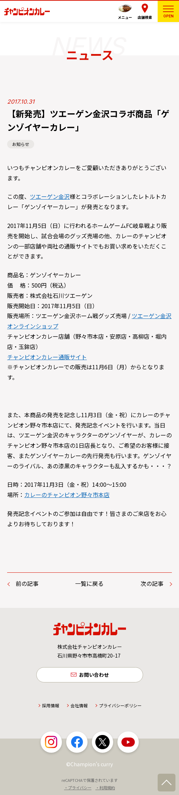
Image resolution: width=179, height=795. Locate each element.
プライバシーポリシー (120, 705)
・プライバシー (77, 787)
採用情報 (50, 705)
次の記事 (152, 583)
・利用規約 (105, 787)
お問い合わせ (94, 674)
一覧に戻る (89, 583)
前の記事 (27, 583)
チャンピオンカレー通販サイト (47, 357)
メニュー (125, 17)
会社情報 (79, 705)
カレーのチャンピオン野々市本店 (67, 494)
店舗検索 (145, 17)
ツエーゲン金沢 (50, 196)
